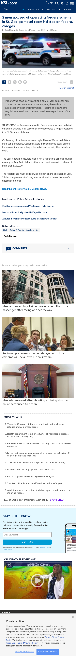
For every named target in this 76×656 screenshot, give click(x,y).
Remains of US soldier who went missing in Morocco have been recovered (39, 445)
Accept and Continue (47, 651)
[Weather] (49, 3)
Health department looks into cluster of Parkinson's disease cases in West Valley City (38, 435)
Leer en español (67, 88)
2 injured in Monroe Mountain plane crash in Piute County (29, 218)
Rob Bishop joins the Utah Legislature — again (30, 476)
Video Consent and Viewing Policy (22, 643)
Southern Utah (32, 230)
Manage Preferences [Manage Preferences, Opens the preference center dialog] (24, 651)
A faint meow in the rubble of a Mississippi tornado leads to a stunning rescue (38, 491)
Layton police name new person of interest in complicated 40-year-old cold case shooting (38, 454)
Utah (5, 230)
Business (68, 9)
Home (31, 9)
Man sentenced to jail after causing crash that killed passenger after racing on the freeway (36, 308)
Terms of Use (44, 547)
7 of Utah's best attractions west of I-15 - (35, 499)
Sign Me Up (27, 542)
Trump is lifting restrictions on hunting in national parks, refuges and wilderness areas (35, 425)
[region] (38, 634)
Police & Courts (54, 9)
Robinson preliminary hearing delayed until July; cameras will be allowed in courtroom (33, 355)
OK (73, 617)
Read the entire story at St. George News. (24, 189)
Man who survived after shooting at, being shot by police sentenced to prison (35, 402)
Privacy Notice (7, 549)
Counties (40, 9)
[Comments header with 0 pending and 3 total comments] (38, 248)
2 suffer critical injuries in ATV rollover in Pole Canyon (28, 206)
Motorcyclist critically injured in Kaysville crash (24, 212)
